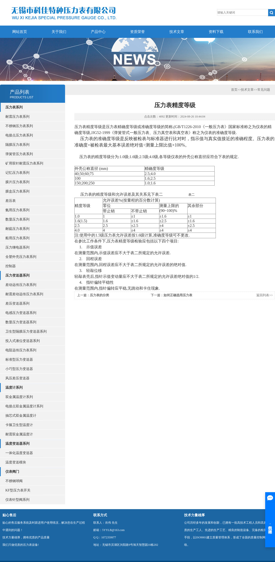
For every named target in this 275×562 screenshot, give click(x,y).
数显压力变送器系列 (20, 322)
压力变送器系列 (17, 275)
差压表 (10, 201)
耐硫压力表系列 (17, 229)
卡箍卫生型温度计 (19, 425)
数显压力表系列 (17, 219)
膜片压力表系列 (17, 182)
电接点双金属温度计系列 (24, 406)
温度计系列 (14, 387)
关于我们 (59, 32)
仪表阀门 (12, 471)
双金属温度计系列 (19, 397)
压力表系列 (14, 107)
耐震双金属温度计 (19, 434)
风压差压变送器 (17, 378)
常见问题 (263, 89)
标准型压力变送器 (19, 359)
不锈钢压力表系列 (19, 126)
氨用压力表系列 (17, 210)
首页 (234, 89)
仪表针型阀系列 (17, 500)
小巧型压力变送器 (19, 369)
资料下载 (216, 32)
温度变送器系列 (17, 443)
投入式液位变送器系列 (22, 341)
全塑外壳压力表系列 (20, 257)
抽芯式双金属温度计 (20, 415)
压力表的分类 (99, 295)
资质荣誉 (137, 32)
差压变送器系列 (17, 303)
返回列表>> (264, 295)
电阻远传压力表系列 (20, 350)
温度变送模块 (15, 462)
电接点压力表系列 (19, 135)
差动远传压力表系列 (20, 285)
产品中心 (98, 32)
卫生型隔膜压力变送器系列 (26, 331)
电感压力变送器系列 (20, 313)
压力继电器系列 (17, 247)
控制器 (10, 266)
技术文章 (176, 32)
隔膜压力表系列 (17, 145)
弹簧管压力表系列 (19, 154)
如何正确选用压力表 (178, 295)
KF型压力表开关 (17, 490)
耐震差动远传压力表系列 (24, 294)
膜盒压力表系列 (17, 191)
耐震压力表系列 (17, 116)
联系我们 (255, 32)
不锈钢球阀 (14, 481)
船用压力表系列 (17, 238)
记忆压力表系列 (17, 173)
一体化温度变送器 (19, 453)
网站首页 (19, 32)
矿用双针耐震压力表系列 (24, 163)
